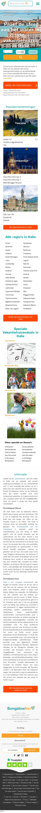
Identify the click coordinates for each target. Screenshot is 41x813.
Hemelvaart (10, 415)
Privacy (25, 800)
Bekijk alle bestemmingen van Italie (20, 318)
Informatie (8, 14)
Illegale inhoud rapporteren (13, 800)
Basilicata (26, 250)
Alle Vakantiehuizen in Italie (20, 227)
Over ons (8, 797)
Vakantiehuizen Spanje (20, 794)
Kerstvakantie (27, 449)
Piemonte (27, 267)
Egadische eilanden (12, 302)
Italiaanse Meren (29, 305)
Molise (7, 267)
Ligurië (25, 260)
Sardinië (8, 271)
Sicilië (7, 243)
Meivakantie (10, 390)
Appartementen (32, 774)
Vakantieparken (20, 774)
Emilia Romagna (11, 257)
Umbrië (26, 274)
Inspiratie (28, 11)
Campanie (27, 253)
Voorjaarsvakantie (29, 452)
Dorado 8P (7, 217)
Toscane (8, 274)
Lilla (4, 145)
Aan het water (27, 455)
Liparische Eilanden (12, 291)
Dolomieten (27, 281)
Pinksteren (9, 447)
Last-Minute (10, 341)
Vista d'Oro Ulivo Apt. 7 (12, 180)
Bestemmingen (10, 11)
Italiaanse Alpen (29, 298)
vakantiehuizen (20, 479)
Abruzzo (26, 246)
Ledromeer (9, 288)
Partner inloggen (31, 802)
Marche (26, 264)
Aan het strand (10, 455)
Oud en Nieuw (10, 452)
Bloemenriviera (11, 305)
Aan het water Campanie (20, 785)
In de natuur (9, 458)
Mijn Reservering (20, 805)
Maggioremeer (28, 295)
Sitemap (15, 797)
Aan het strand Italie (30, 777)
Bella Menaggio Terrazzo (12, 183)
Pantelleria (27, 308)
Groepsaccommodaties (15, 777)
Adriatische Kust (11, 284)
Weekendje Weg (11, 365)
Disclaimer (24, 797)
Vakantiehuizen (8, 774)
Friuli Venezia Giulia (30, 257)
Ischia (25, 284)
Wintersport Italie (13, 783)
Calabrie (8, 253)
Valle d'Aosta (10, 277)
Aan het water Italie (9, 780)
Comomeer (9, 295)
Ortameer (27, 288)
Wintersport (9, 461)
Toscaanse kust (28, 302)
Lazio (7, 260)
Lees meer (7, 78)
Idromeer (8, 246)
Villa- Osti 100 (8, 214)
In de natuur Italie (22, 780)
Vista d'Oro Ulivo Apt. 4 (12, 177)
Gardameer (27, 243)
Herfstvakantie (10, 449)
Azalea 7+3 (7, 139)
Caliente (6, 220)
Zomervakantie (28, 447)
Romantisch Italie (26, 783)
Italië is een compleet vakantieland (18, 582)
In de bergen (27, 458)
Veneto (26, 277)
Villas (4, 777)
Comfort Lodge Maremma (13, 142)
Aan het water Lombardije (26, 791)
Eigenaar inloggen (18, 802)
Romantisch (26, 461)
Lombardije (9, 264)
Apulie (7, 250)
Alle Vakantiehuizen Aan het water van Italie (20, 689)
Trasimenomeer (11, 298)
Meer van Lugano (12, 308)
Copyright (32, 797)
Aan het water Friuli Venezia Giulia (24, 788)
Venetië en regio (11, 281)
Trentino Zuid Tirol (30, 271)
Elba (24, 291)
